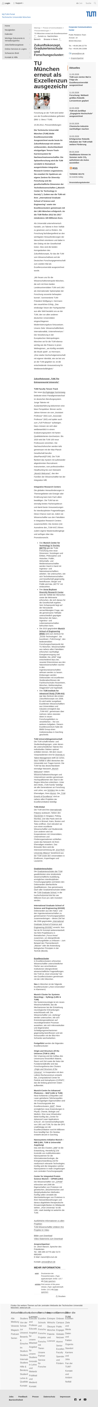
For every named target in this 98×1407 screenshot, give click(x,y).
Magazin (15, 1330)
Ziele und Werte (68, 1326)
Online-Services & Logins (29, 49)
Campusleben (62, 1322)
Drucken (61, 1296)
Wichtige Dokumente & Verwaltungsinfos (29, 38)
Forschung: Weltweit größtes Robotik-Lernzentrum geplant (79, 98)
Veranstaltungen (18, 1326)
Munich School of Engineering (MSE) (52, 631)
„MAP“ (52, 1106)
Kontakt (23, 1386)
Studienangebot (27, 1318)
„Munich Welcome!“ (42, 473)
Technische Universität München (91, 13)
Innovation (53, 1312)
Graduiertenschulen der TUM (49, 871)
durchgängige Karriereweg (54, 392)
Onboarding (61, 1318)
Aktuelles (16, 1312)
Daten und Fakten (68, 1336)
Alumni (53, 793)
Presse (35, 1397)
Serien (14, 1338)
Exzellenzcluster (45, 1318)
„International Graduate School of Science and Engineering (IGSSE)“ (49, 924)
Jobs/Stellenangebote (29, 44)
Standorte (70, 1348)
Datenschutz (49, 1397)
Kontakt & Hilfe (29, 57)
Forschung (44, 1312)
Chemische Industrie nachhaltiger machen (79, 127)
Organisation (71, 1344)
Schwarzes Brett (29, 53)
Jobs (11, 1397)
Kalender (29, 34)
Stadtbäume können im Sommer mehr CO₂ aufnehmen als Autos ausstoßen (80, 158)
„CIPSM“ (59, 1182)
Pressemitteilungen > (42, 31)
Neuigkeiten (29, 30)
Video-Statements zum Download (48, 1239)
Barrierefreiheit (16, 1400)
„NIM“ (55, 1148)
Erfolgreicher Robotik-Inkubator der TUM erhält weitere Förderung (80, 142)
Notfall (68, 1382)
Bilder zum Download (43, 1236)
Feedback (22, 1397)
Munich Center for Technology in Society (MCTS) (49, 545)
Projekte (42, 1337)
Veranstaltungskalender (79, 182)
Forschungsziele (46, 1333)
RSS (74, 168)
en (81, 3)
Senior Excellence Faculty (61, 1349)
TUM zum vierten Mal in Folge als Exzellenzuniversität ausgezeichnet (80, 81)
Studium (25, 1312)
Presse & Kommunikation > (53, 28)
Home (7, 26)
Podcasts (15, 1334)
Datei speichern (49, 1281)
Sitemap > (38, 28)
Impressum (65, 1397)
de (77, 3)
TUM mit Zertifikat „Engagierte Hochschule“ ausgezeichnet (81, 113)
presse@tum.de (48, 1262)
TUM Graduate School (46, 892)
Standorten (38, 816)
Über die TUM (70, 1314)
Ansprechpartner (77, 58)
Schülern (51, 790)
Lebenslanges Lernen (35, 1314)
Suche (91, 3)
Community (62, 1312)
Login (6, 3)
